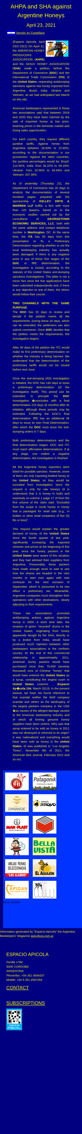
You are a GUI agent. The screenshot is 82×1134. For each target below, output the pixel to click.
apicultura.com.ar (42, 936)
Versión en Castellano (30, 32)
